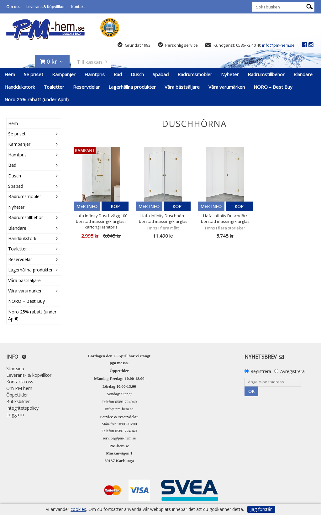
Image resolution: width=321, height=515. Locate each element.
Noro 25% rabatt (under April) (36, 99)
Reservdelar (86, 87)
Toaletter (54, 87)
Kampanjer (64, 74)
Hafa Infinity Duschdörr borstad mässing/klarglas (225, 218)
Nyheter (230, 74)
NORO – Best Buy (273, 87)
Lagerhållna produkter (132, 87)
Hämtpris (94, 74)
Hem (9, 74)
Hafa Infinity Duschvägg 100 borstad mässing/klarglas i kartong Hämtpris (101, 221)
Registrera (260, 371)
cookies (78, 509)
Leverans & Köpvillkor (45, 6)
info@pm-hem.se (278, 45)
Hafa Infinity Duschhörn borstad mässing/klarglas (163, 218)
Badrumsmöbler (194, 74)
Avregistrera (292, 371)
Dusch (137, 74)
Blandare (303, 74)
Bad (117, 74)
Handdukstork (19, 87)
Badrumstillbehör (266, 74)
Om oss (13, 6)
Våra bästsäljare (182, 87)
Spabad (161, 74)
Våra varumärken (226, 87)
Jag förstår (261, 509)
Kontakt (78, 6)
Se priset (33, 74)
